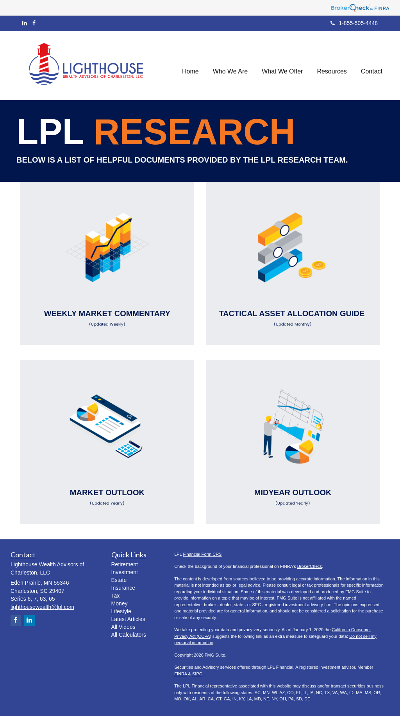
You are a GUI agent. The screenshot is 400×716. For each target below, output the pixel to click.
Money (119, 603)
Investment (124, 572)
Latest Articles (128, 619)
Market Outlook (107, 497)
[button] (230, 65)
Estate (119, 580)
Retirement (124, 564)
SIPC (197, 673)
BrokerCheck (309, 566)
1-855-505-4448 (354, 23)
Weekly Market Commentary (107, 318)
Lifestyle (121, 611)
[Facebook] (34, 23)
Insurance (123, 588)
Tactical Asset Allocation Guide (293, 318)
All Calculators (128, 635)
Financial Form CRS (202, 554)
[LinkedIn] (24, 23)
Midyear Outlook (293, 497)
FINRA (180, 673)
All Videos (123, 627)
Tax (115, 595)
